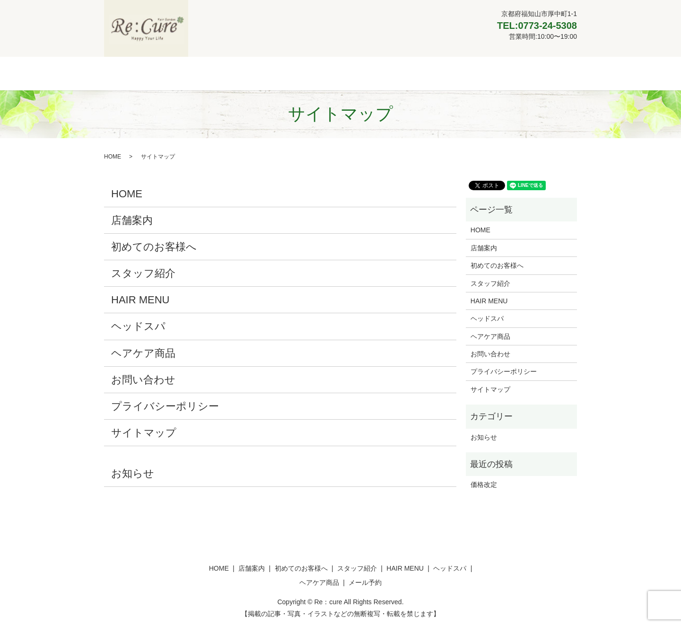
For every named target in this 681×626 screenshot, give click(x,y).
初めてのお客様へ (248, 73)
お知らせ (132, 473)
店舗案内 (193, 73)
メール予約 (520, 73)
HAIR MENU (365, 73)
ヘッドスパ (416, 73)
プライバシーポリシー (165, 406)
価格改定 (484, 484)
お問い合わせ (143, 379)
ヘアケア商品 (468, 73)
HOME (154, 73)
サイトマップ (143, 432)
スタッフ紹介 (311, 73)
